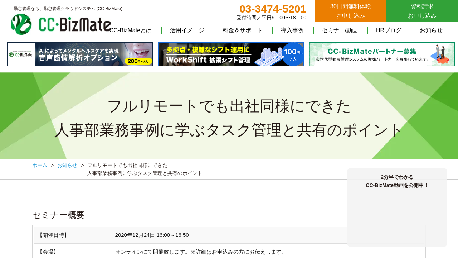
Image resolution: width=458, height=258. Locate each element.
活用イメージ (187, 30)
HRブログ (388, 30)
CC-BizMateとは (130, 30)
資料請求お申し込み (422, 11)
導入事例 (292, 30)
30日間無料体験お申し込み (350, 11)
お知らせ (431, 30)
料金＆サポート (243, 30)
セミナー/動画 (340, 30)
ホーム (39, 165)
